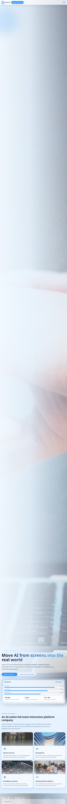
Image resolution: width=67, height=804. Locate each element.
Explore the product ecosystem (27, 674)
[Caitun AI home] (6, 2)
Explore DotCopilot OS (9, 674)
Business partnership (17, 2)
